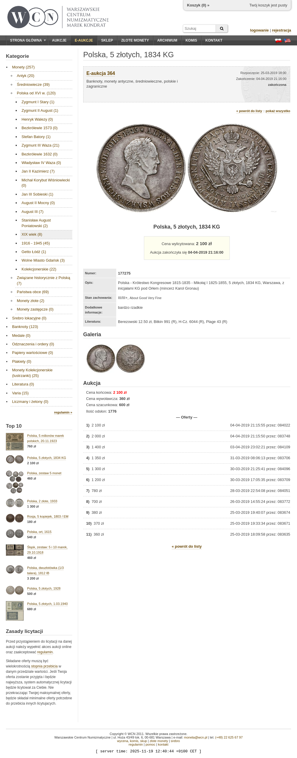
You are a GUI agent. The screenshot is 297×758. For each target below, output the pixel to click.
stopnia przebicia (44, 666)
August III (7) (32, 211)
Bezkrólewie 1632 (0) (40, 154)
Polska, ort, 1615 (39, 532)
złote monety (159, 741)
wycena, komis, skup (132, 741)
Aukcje (59, 40)
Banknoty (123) (25, 326)
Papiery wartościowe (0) (32, 352)
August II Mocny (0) (38, 203)
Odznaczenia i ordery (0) (33, 344)
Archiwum (167, 40)
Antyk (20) (25, 75)
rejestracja (281, 30)
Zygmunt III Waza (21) (40, 145)
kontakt (163, 744)
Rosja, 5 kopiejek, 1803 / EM (47, 516)
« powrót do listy (249, 111)
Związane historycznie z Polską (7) (43, 280)
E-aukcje (84, 40)
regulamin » (63, 412)
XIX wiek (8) (32, 234)
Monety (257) (23, 67)
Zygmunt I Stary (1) (38, 102)
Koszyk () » (198, 5)
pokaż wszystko (278, 111)
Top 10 (14, 426)
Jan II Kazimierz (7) (38, 171)
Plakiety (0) (21, 361)
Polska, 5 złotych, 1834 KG (46, 458)
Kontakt (213, 40)
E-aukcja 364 (100, 73)
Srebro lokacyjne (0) (29, 318)
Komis (191, 40)
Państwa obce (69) (33, 292)
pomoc (150, 744)
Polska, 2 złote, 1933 (42, 501)
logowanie (259, 30)
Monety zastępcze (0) (35, 309)
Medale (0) (21, 335)
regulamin (45, 652)
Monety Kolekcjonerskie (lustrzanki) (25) (32, 373)
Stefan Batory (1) (36, 136)
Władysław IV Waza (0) (41, 162)
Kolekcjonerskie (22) (39, 269)
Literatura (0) (23, 384)
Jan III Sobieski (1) (37, 194)
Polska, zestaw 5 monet (44, 473)
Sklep (107, 40)
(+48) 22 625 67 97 (229, 737)
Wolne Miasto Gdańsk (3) (43, 260)
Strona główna (28, 40)
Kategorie (17, 56)
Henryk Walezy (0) (37, 119)
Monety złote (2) (30, 300)
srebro (175, 741)
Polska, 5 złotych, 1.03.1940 (47, 604)
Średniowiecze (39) (33, 84)
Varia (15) (20, 393)
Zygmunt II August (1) (40, 110)
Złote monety (135, 40)
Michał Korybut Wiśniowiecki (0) (46, 183)
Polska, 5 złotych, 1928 (43, 588)
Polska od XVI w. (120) (36, 93)
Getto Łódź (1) (34, 252)
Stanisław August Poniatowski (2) (36, 223)
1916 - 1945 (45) (36, 243)
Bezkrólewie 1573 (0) (40, 128)
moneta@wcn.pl (195, 737)
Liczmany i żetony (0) (30, 401)
